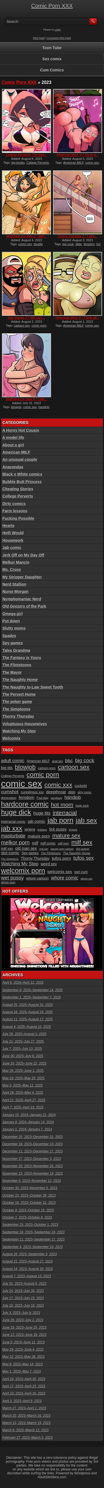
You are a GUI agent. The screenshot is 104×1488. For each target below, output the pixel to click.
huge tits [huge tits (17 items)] (42, 813)
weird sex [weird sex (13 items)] (49, 864)
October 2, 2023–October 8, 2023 (27, 1217)
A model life (13, 437)
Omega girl (12, 614)
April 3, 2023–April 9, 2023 (22, 1401)
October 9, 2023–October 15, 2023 (28, 1210)
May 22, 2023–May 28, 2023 (23, 1357)
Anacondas (12, 467)
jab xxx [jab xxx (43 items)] (11, 828)
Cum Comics (52, 70)
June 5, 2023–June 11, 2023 (23, 1342)
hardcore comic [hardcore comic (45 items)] (25, 804)
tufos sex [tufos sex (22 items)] (83, 858)
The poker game (17, 702)
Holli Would (13, 533)
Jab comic (11, 548)
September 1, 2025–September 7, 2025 (31, 997)
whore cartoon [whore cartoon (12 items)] (37, 878)
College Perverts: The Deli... (26, 155)
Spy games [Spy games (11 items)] (30, 853)
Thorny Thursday (18, 716)
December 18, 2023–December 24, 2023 (32, 1144)
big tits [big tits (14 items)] (7, 768)
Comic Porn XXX (52, 6)
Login (58, 29)
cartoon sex (22, 325)
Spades (9, 636)
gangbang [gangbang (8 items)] (56, 798)
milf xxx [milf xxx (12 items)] (7, 848)
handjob (43, 407)
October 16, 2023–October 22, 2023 (29, 1203)
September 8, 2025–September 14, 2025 (32, 990)
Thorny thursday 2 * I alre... (77, 236)
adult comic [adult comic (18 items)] (12, 760)
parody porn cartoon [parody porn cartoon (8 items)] (62, 849)
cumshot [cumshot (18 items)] (10, 791)
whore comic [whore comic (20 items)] (64, 878)
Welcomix (11, 738)
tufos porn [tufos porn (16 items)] (61, 858)
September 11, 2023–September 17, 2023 (33, 1239)
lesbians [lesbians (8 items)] (42, 829)
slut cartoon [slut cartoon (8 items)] (82, 849)
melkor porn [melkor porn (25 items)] (15, 842)
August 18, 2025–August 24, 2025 (27, 1012)
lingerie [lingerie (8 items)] (73, 829)
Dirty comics (14, 504)
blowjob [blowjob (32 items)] (25, 767)
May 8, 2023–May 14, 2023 (22, 1364)
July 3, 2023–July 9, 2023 (21, 1313)
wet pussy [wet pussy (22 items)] (12, 878)
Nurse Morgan (15, 591)
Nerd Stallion (14, 584)
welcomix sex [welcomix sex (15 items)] (59, 872)
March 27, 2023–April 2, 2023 (24, 1408)
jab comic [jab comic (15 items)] (36, 821)
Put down (11, 621)
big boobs (18, 162)
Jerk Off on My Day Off (23, 555)
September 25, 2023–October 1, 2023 (30, 1225)
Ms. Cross (11, 570)
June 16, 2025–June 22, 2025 (24, 1063)
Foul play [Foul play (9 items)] (42, 797)
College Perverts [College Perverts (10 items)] (12, 775)
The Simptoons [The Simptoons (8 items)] (10, 859)
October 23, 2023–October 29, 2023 (29, 1196)
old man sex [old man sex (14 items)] (26, 848)
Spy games (12, 643)
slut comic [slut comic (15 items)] (10, 853)
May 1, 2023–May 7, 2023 (21, 1371)
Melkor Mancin (15, 562)
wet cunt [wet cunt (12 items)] (81, 872)
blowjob (16, 407)
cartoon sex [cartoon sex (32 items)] (74, 767)
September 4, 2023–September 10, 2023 (32, 1247)
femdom (89, 244)
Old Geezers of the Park (24, 606)
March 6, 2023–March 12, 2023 (25, 1430)
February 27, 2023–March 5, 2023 (27, 1438)
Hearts (8, 526)
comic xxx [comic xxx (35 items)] (58, 784)
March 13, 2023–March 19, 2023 (26, 1423)
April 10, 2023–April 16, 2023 (23, 1393)
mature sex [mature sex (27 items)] (66, 835)
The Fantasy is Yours (21, 658)
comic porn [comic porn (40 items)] (43, 774)
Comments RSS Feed (59, 38)
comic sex (92, 162)
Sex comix (52, 59)
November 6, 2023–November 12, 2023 (31, 1181)
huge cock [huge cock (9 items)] (82, 805)
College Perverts (37, 162)
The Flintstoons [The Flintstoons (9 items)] (51, 853)
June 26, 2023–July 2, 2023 (22, 1320)
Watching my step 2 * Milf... (26, 236)
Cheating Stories (17, 489)
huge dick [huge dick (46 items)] (16, 812)
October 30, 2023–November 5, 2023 (29, 1188)
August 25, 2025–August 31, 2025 (27, 1005)
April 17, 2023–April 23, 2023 (23, 1386)
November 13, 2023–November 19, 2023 (32, 1174)
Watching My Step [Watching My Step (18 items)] (20, 863)
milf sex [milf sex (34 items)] (81, 842)
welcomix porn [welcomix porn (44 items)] (23, 871)
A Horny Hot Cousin (20, 430)
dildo (78, 244)
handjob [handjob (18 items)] (73, 797)
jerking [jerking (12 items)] (30, 829)
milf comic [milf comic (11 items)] (47, 843)
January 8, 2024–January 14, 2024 (28, 1122)
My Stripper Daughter (22, 577)
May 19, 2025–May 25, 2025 (23, 1078)
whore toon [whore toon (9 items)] (8, 882)
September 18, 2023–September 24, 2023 (33, 1232)
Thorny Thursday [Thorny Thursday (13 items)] (35, 858)
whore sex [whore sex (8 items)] (87, 878)
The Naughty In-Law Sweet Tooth (32, 687)
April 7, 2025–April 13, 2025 (23, 1107)
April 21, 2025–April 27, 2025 (23, 1100)
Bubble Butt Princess (22, 482)
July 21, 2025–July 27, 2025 (23, 1042)
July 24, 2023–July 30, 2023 (23, 1291)
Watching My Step (19, 731)
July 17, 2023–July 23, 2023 (23, 1298)
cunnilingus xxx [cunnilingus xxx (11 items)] (32, 792)
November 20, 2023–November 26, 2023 (32, 1166)
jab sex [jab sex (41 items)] (86, 820)
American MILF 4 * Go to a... (77, 155)
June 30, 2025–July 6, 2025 (22, 1056)
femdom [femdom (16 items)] (26, 797)
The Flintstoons (16, 665)
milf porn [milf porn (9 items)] (63, 843)
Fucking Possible (18, 518)
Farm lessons (14, 511)
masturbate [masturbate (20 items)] (13, 836)
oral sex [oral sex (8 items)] (43, 849)
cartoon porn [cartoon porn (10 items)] (47, 768)
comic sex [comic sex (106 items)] (21, 784)
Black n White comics (22, 474)
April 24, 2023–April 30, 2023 (23, 1379)
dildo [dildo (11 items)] (71, 792)
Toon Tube (52, 48)
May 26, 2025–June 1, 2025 (23, 1071)
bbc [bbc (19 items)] (69, 760)
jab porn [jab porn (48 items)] (60, 820)
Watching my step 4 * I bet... (26, 399)
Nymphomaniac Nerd (21, 599)
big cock (68, 244)
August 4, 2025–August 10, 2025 (26, 1027)
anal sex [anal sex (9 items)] (57, 761)
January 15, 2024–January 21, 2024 (29, 1115)
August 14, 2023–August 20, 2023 (27, 1269)
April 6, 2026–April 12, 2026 (23, 983)
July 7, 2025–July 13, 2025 (22, 1049)
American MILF (73, 162)
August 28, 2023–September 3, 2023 (29, 1254)
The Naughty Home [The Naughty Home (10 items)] (76, 853)
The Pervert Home (19, 694)
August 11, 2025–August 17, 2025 (27, 1019)
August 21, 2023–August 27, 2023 (27, 1261)
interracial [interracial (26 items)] (65, 813)
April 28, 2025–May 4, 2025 (22, 1093)
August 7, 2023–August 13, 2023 (26, 1276)
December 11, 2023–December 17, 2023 (32, 1151)
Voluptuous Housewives (24, 724)
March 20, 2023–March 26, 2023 (26, 1416)
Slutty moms (14, 628)
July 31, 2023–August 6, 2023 (24, 1284)
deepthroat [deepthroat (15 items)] (56, 792)
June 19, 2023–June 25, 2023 (24, 1328)
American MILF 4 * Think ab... (77, 318)
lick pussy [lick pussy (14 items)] (58, 829)
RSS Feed (39, 38)
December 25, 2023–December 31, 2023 (32, 1137)
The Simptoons (16, 709)
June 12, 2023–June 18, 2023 (24, 1335)
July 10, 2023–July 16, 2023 (23, 1306)
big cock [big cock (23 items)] (84, 760)
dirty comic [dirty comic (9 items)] (85, 792)
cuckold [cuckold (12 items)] (81, 786)
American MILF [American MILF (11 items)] (38, 761)
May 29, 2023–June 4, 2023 (23, 1350)
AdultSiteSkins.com (52, 1477)
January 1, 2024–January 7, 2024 (27, 1129)
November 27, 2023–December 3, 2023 (31, 1159)
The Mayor (12, 672)
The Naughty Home (20, 680)
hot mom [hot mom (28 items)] (62, 804)
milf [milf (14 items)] (35, 843)
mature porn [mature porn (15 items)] (39, 836)
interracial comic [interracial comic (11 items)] (13, 822)
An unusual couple (19, 459)
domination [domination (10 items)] (8, 797)
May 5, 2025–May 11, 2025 (22, 1085)
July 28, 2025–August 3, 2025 (24, 1034)
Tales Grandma (16, 650)
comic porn (38, 325)
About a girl (13, 445)
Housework (12, 540)
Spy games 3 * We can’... (26, 318)
